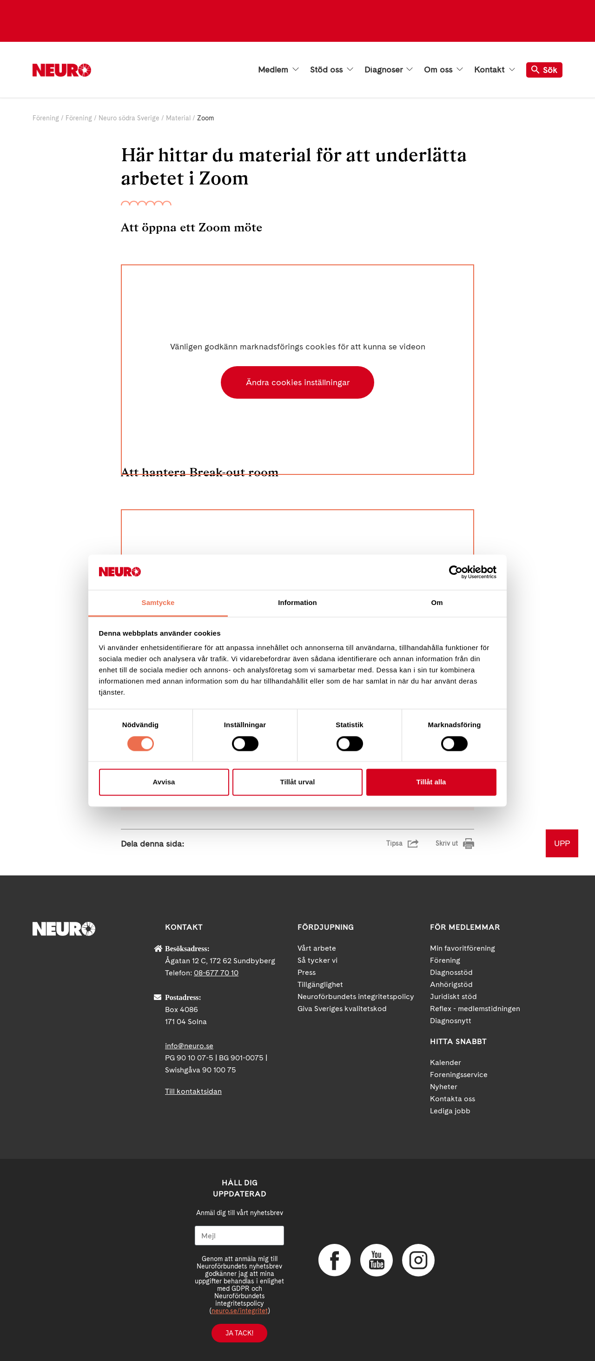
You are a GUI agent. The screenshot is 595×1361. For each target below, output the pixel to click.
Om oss (443, 70)
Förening (46, 118)
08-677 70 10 (216, 972)
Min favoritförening (462, 948)
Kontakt (494, 70)
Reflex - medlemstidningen (475, 1008)
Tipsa (394, 843)
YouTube (376, 1260)
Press (307, 972)
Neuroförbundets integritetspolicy (356, 996)
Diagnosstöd (451, 972)
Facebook (334, 1260)
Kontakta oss (452, 1098)
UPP (562, 843)
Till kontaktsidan (193, 1091)
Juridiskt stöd (453, 996)
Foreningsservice (459, 1074)
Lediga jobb (450, 1110)
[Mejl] (239, 1235)
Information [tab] (297, 603)
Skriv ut (447, 843)
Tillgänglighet (320, 984)
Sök (544, 70)
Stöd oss (331, 70)
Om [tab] (437, 603)
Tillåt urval (297, 782)
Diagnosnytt (450, 1020)
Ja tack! (239, 1333)
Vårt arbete (317, 948)
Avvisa (164, 782)
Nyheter (443, 1086)
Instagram (418, 1260)
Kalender (445, 1062)
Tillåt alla (431, 782)
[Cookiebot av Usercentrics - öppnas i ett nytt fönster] (455, 572)
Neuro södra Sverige (129, 118)
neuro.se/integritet (240, 1311)
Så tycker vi (317, 960)
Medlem (278, 70)
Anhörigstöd (451, 984)
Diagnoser (388, 70)
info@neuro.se (189, 1045)
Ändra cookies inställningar (298, 382)
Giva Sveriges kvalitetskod (342, 1008)
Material (178, 118)
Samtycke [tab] (158, 603)
